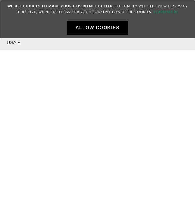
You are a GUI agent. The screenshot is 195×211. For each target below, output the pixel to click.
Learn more (166, 11)
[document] (97, 19)
